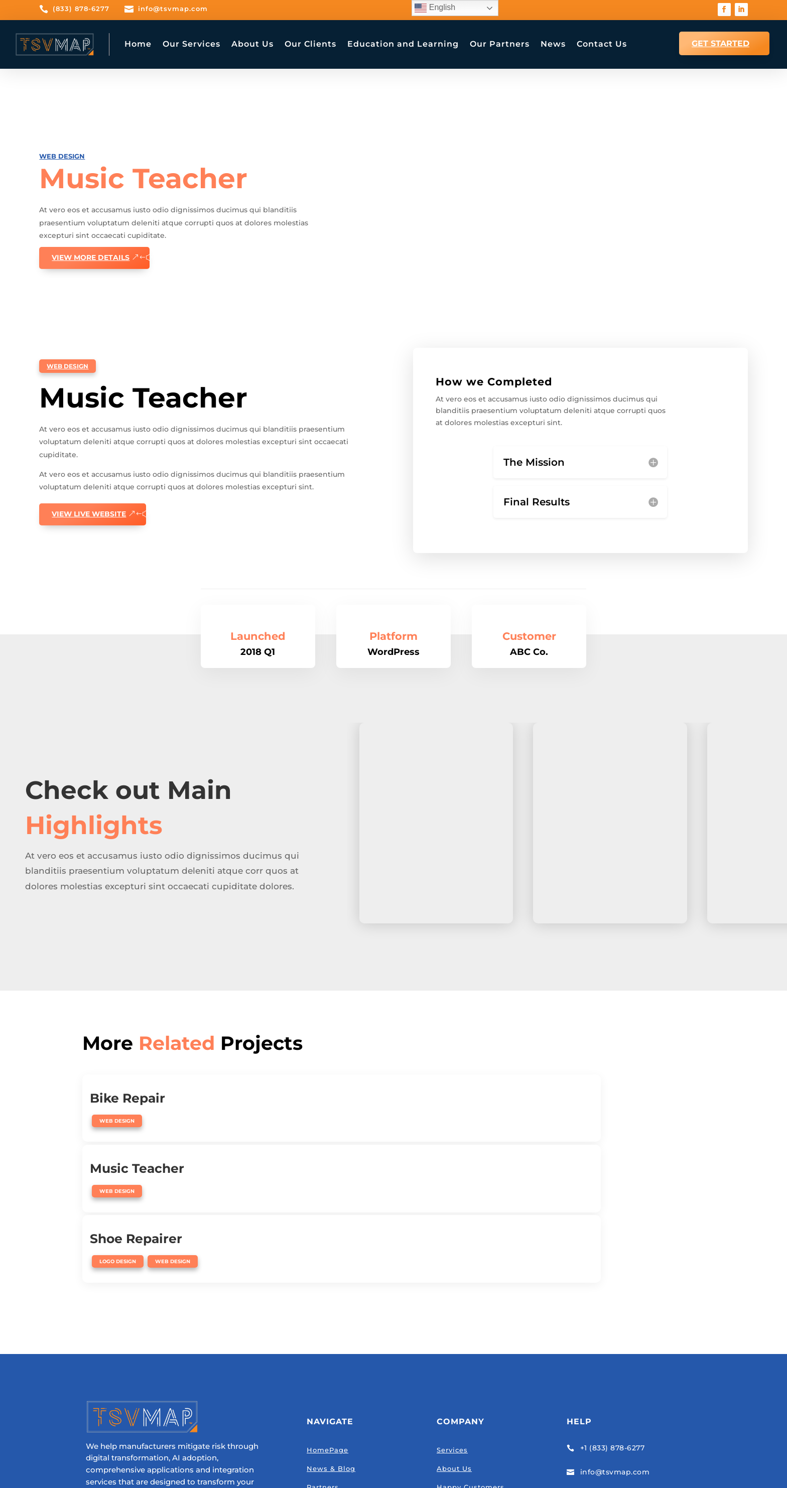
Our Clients (310, 44)
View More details (90, 256)
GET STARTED (720, 43)
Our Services (191, 44)
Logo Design (538, 1107)
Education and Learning (403, 44)
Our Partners (500, 44)
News (553, 44)
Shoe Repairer (557, 1084)
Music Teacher (348, 1084)
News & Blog (331, 1333)
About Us (252, 44)
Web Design (62, 156)
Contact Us (602, 44)
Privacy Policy (360, 1462)
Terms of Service (419, 1462)
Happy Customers (470, 1351)
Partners (323, 1351)
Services (452, 1314)
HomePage (327, 1314)
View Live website (89, 507)
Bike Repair (127, 1084)
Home (138, 44)
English (435, 8)
